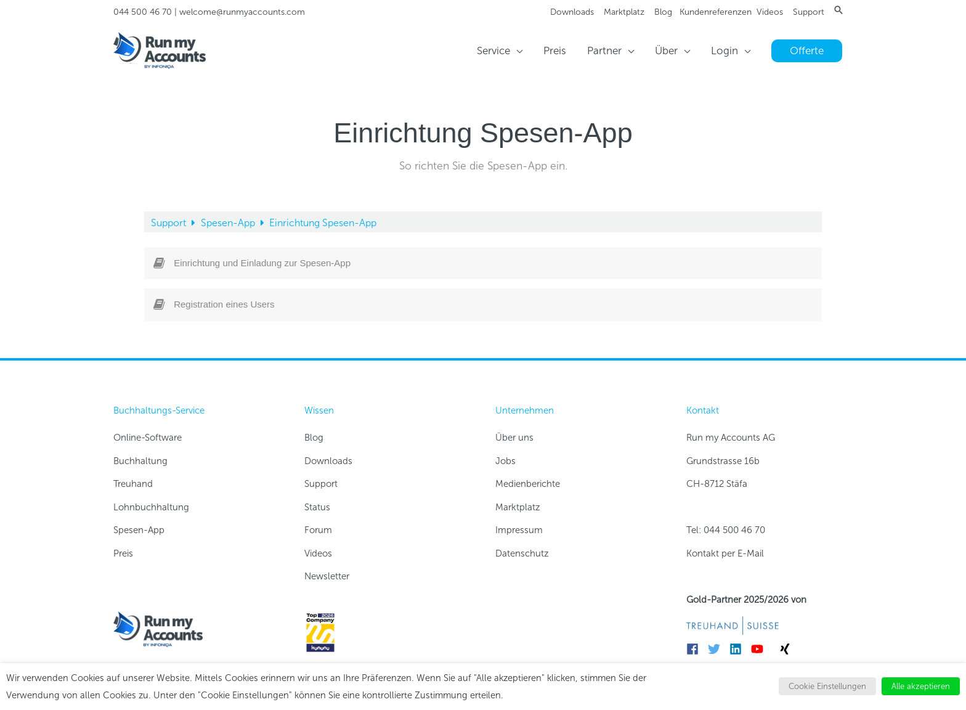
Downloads (572, 12)
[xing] (787, 649)
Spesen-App (229, 223)
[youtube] (760, 649)
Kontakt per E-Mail (725, 553)
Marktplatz (624, 12)
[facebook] (695, 649)
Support (808, 12)
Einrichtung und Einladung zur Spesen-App (262, 263)
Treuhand (133, 483)
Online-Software (147, 437)
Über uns (514, 437)
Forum (318, 530)
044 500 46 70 (142, 12)
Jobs (505, 461)
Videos (770, 12)
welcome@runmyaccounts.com (242, 12)
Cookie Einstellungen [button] (827, 686)
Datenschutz (522, 553)
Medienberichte (527, 483)
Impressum (519, 530)
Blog (663, 12)
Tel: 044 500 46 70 (725, 530)
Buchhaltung (140, 461)
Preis (123, 553)
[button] (838, 9)
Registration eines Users (224, 304)
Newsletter (326, 576)
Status (317, 507)
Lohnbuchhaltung (151, 507)
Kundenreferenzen (716, 12)
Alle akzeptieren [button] (920, 686)
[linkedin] (739, 649)
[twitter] (717, 649)
